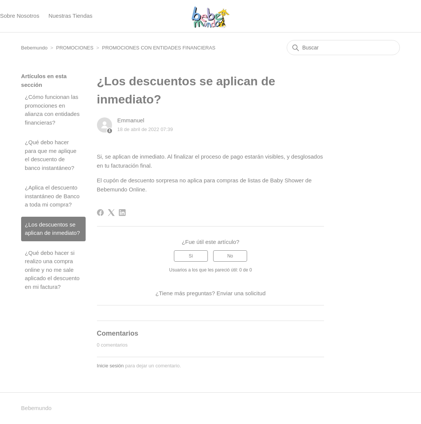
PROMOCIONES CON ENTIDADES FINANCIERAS (158, 48)
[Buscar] (343, 47)
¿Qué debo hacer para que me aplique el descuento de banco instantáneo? (51, 155)
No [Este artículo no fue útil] (230, 256)
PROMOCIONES (75, 48)
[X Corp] (111, 212)
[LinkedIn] (122, 212)
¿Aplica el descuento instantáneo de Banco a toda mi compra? (52, 196)
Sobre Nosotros (19, 15)
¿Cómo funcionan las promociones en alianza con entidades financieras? (52, 110)
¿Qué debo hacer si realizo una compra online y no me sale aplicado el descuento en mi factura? (52, 270)
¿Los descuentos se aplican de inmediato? (52, 228)
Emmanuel (130, 120)
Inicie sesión (110, 365)
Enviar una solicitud (241, 293)
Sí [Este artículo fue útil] (191, 256)
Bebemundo (35, 48)
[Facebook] (100, 212)
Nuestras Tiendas (70, 15)
